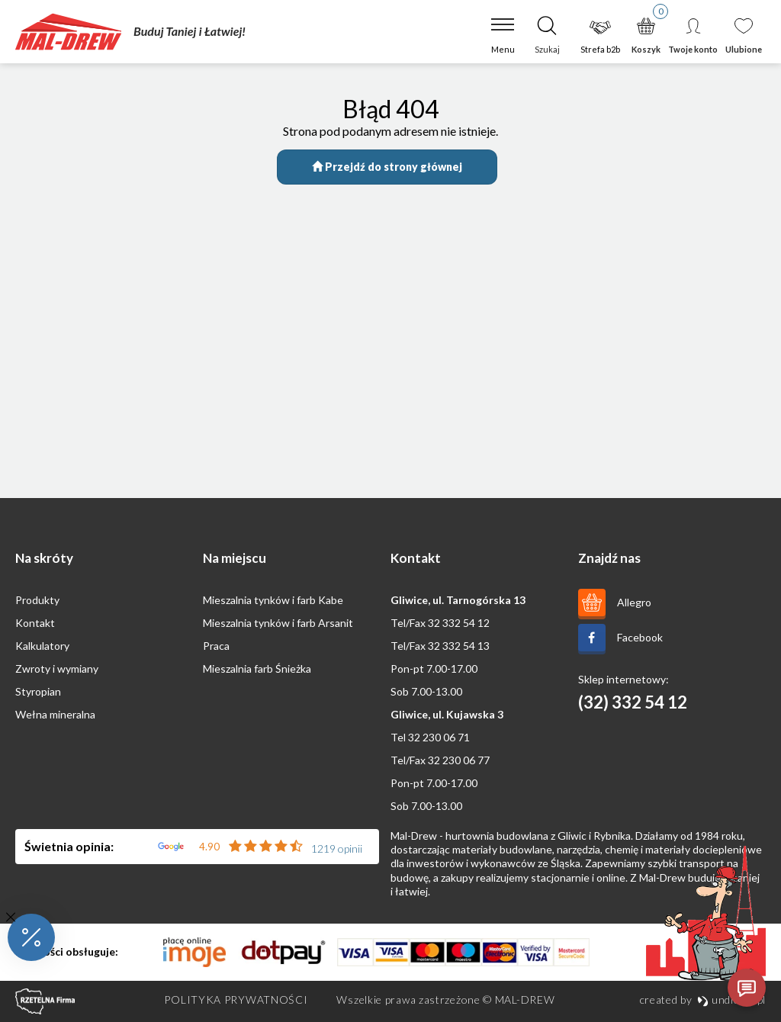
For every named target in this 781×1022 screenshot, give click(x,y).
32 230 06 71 (439, 737)
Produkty (37, 599)
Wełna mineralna (55, 714)
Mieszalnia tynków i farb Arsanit (278, 622)
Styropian (38, 691)
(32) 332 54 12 (632, 702)
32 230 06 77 (459, 760)
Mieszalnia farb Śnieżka (257, 668)
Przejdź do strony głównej (387, 166)
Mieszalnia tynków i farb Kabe (273, 599)
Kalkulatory (42, 645)
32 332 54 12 (459, 622)
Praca (216, 645)
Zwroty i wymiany (56, 668)
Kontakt (35, 622)
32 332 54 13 (459, 645)
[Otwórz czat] (747, 988)
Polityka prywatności (235, 999)
